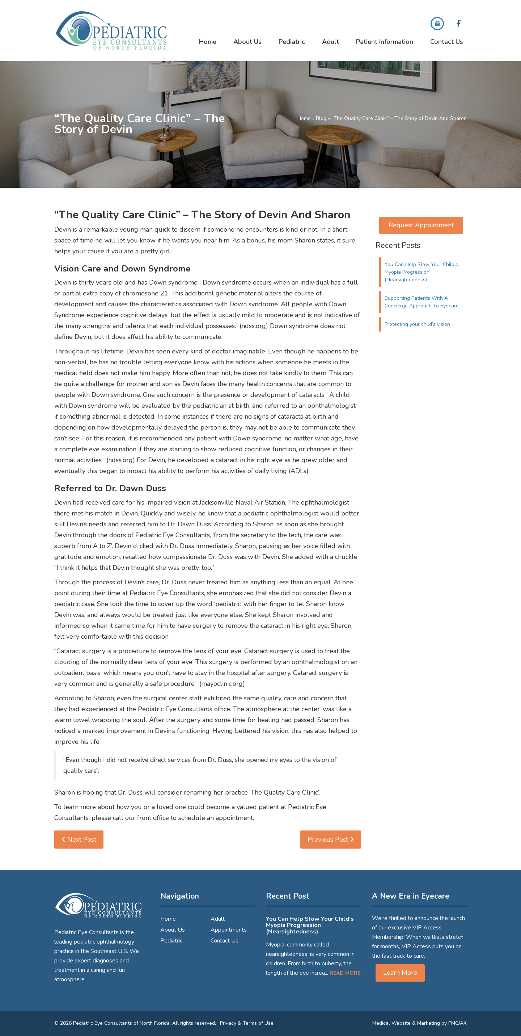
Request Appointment (421, 225)
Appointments (229, 930)
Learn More (400, 972)
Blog (321, 118)
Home (207, 41)
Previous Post (331, 839)
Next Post (79, 839)
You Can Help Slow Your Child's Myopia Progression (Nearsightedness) (310, 925)
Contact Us (446, 41)
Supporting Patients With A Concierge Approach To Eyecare (422, 302)
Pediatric (292, 41)
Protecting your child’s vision (417, 324)
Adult (330, 41)
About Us (247, 41)
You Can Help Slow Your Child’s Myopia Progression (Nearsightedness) (421, 272)
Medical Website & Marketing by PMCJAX (419, 1023)
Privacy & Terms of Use (247, 1023)
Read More (345, 973)
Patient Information (384, 41)
